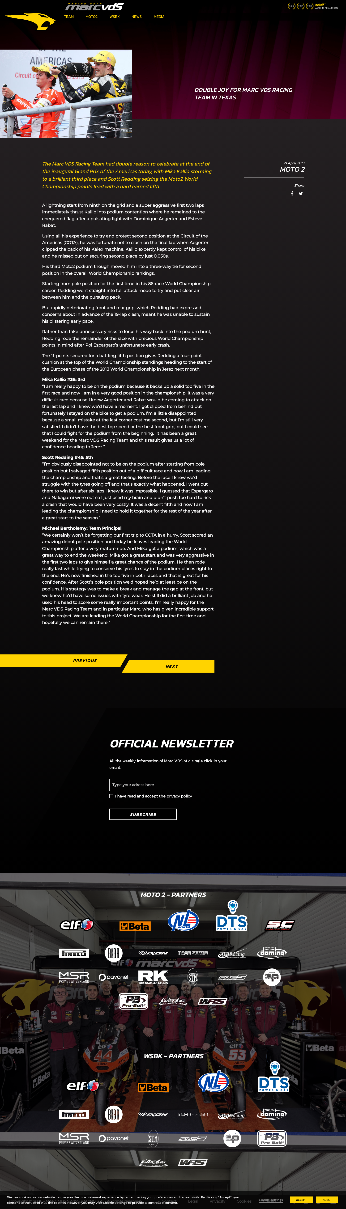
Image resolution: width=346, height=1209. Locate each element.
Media (159, 16)
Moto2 (91, 16)
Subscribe (143, 814)
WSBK (115, 16)
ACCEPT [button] (301, 1200)
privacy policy (179, 796)
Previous (85, 660)
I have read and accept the (153, 796)
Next (171, 666)
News (137, 16)
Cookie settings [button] (271, 1199)
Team (69, 16)
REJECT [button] (327, 1200)
